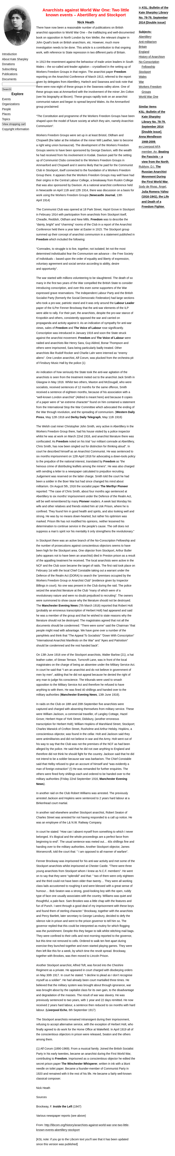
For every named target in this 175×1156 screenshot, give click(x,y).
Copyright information (15, 129)
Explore (17, 94)
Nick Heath (85, 22)
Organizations (11, 104)
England (144, 51)
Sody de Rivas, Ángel (152, 186)
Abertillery (145, 36)
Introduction (9, 54)
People (6, 109)
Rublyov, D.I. (147, 166)
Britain (143, 46)
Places (6, 114)
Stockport (145, 71)
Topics (6, 119)
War (141, 81)
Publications (10, 74)
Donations (8, 64)
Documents (9, 79)
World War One (148, 96)
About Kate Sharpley (15, 59)
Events (6, 99)
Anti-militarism (148, 41)
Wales (142, 76)
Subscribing (9, 69)
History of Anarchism (152, 56)
